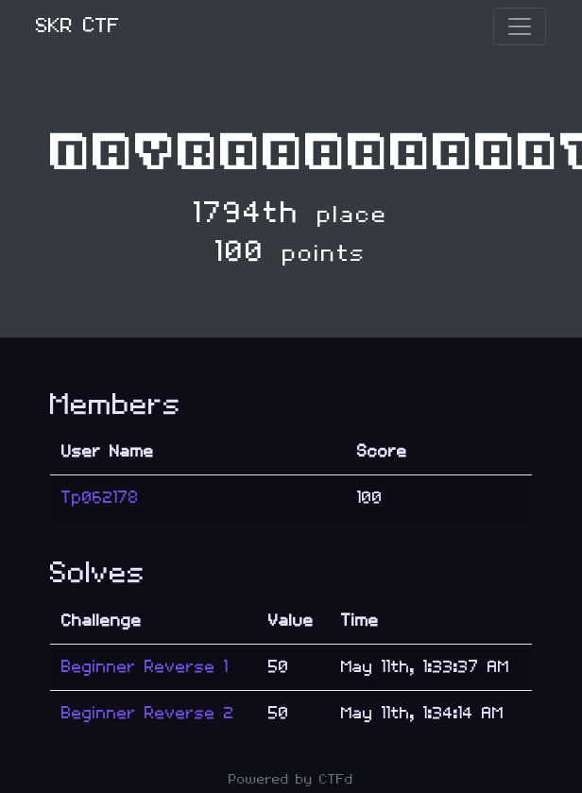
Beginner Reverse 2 (147, 713)
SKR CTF (78, 26)
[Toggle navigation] (519, 26)
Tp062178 (100, 498)
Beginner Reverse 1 (145, 667)
